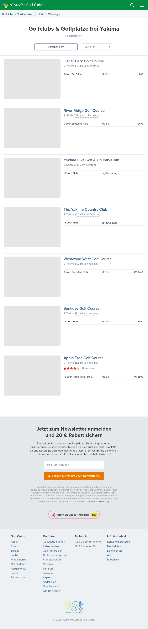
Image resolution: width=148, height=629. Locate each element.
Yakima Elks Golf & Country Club (91, 160)
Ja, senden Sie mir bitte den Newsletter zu (74, 476)
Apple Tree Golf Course (83, 358)
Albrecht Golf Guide (27, 5)
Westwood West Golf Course (88, 259)
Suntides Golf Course (81, 308)
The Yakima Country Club (85, 209)
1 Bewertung (88, 368)
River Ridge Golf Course (84, 110)
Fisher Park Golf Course (84, 61)
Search (132, 5)
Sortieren (83, 47)
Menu (142, 5)
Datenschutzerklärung (97, 501)
